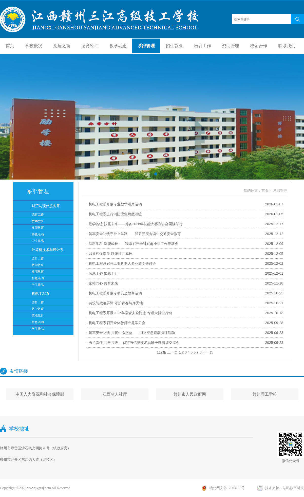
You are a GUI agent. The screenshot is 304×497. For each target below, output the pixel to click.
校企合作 (258, 45)
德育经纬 (90, 45)
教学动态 (118, 45)
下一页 (207, 352)
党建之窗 (61, 45)
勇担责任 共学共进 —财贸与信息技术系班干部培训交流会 (134, 343)
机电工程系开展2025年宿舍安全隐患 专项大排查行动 (130, 313)
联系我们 (286, 45)
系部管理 (146, 45)
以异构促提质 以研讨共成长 (110, 254)
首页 (10, 45)
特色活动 (38, 234)
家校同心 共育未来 (103, 283)
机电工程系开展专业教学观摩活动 (115, 204)
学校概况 (33, 45)
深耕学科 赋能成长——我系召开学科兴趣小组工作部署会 (133, 244)
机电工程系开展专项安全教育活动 (115, 293)
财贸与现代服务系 (46, 206)
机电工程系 (40, 294)
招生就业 (174, 45)
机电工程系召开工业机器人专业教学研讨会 (122, 263)
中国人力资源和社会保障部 (39, 394)
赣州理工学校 (265, 394)
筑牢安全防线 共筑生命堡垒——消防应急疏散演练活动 (132, 333)
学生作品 (38, 241)
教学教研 (38, 221)
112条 (161, 352)
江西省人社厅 (115, 394)
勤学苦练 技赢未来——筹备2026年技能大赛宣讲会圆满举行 (136, 224)
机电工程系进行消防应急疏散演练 (115, 214)
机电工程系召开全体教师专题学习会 (117, 323)
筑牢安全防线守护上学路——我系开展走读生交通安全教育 (135, 234)
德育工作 (38, 214)
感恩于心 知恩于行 (103, 273)
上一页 (172, 352)
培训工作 (202, 45)
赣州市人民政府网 (190, 394)
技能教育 (38, 227)
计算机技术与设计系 (48, 250)
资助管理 (230, 45)
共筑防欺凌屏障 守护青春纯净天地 (116, 303)
